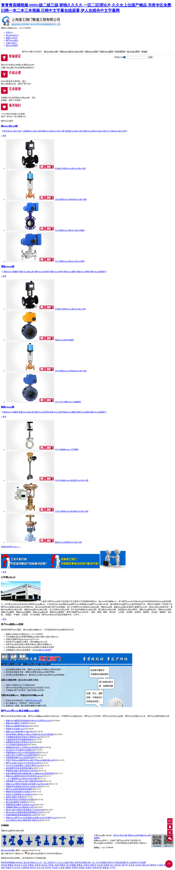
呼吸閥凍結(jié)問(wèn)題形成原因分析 (22, 752)
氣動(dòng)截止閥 (26, 412)
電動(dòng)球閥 (91, 52)
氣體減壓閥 (120, 52)
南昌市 (93, 865)
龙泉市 (37, 865)
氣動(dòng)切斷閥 (10, 412)
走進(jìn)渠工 (11, 43)
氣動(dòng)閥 (7, 407)
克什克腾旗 (71, 865)
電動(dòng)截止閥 (26, 272)
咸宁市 (125, 865)
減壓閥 (97, 838)
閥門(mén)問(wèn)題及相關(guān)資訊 (20, 710)
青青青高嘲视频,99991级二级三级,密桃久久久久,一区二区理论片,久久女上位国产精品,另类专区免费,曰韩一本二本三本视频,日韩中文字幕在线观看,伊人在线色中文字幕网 (73, 862)
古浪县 (160, 865)
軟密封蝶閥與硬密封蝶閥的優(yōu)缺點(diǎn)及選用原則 (30, 773)
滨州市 (48, 868)
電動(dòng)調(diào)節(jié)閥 (71, 52)
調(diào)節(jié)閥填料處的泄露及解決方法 (23, 812)
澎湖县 (81, 868)
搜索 (150, 57)
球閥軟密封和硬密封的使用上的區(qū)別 (23, 786)
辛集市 (86, 865)
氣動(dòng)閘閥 (82, 412)
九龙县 (61, 868)
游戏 (57, 865)
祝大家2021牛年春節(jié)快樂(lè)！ (19, 750)
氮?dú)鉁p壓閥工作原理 (16, 802)
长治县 (24, 865)
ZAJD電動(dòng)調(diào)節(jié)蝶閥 (69, 230)
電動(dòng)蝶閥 (69, 272)
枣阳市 (75, 868)
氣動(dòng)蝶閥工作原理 (16, 723)
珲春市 (9, 868)
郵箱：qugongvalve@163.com (28, 850)
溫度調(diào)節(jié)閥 (73, 131)
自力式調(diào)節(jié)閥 (116, 131)
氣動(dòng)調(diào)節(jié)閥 (53, 131)
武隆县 (62, 865)
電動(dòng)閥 (7, 266)
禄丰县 (17, 865)
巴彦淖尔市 (97, 868)
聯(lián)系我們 (12, 45)
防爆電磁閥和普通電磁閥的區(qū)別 (21, 815)
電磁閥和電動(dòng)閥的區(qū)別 (20, 807)
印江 (112, 865)
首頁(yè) (9, 32)
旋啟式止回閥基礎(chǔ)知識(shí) (19, 794)
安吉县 (131, 865)
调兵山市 (146, 865)
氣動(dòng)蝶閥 (106, 52)
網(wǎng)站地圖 (7, 850)
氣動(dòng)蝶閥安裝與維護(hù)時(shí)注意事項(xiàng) (28, 721)
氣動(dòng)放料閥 (41, 412)
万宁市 (112, 868)
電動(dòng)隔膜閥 (97, 272)
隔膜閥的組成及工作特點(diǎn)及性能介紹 (24, 747)
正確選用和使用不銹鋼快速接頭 (19, 739)
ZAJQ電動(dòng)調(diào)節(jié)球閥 (69, 261)
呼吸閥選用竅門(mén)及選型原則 (20, 758)
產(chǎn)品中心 (12, 35)
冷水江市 (40, 868)
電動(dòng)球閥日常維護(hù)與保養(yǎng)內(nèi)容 (27, 784)
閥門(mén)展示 (7, 121)
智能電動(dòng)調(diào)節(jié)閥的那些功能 (24, 781)
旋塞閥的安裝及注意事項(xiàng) (19, 742)
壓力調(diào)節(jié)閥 (12, 131)
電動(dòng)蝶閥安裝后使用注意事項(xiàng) (24, 776)
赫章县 (153, 865)
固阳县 (68, 868)
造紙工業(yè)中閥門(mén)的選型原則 (21, 755)
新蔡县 (80, 865)
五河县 (138, 865)
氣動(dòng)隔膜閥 (97, 412)
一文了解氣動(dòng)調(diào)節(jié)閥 (21, 779)
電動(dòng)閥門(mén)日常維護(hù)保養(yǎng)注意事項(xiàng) (31, 818)
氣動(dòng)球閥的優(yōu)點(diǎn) (20, 732)
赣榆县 (10, 865)
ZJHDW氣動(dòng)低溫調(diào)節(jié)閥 (71, 480)
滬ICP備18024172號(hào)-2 (12, 853)
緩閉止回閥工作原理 (14, 797)
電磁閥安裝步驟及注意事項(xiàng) (20, 805)
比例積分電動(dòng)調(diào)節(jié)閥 (70, 168)
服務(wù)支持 (11, 38)
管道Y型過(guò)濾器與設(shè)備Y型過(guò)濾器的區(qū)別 (30, 760)
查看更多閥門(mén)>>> (11, 547)
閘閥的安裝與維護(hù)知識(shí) (19, 792)
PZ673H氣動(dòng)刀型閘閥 (66, 449)
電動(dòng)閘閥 (82, 272)
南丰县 (118, 865)
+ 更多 (3, 136)
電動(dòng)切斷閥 (10, 272)
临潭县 (106, 865)
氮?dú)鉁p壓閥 (133, 52)
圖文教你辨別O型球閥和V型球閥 (20, 800)
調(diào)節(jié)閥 (51, 52)
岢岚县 (55, 868)
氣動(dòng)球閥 (56, 412)
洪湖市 (88, 868)
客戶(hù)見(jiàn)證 (34, 700)
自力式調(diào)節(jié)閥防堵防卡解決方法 (23, 820)
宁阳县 (51, 865)
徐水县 (44, 865)
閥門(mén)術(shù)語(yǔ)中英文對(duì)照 (22, 763)
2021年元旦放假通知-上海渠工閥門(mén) (23, 766)
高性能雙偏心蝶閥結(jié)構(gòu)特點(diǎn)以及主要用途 (29, 734)
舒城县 (31, 865)
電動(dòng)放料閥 (41, 272)
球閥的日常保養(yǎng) (15, 729)
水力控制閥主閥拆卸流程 (16, 745)
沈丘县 (100, 865)
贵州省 (4, 865)
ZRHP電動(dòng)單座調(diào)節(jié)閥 (71, 199)
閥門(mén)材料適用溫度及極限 (19, 789)
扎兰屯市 (16, 868)
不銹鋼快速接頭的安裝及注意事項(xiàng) (23, 737)
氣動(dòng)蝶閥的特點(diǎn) (18, 726)
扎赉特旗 (25, 868)
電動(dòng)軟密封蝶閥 (64, 340)
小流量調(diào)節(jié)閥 (31, 131)
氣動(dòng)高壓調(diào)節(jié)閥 (68, 542)
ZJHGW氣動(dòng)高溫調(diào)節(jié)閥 (71, 511)
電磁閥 (144, 52)
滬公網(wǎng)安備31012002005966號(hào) (43, 853)
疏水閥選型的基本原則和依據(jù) (20, 768)
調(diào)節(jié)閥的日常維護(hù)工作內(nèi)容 (25, 810)
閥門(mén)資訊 (12, 40)
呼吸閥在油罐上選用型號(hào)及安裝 (21, 771)
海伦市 (33, 868)
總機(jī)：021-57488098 (103, 847)
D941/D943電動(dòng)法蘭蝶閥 (68, 402)
